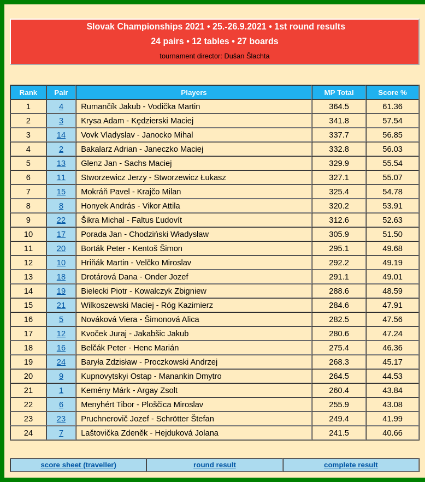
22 (61, 220)
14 (61, 134)
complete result (351, 465)
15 (61, 191)
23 (61, 418)
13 (61, 163)
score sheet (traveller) (78, 465)
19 (61, 291)
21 (61, 305)
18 (61, 276)
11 (61, 177)
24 (61, 362)
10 (61, 262)
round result (214, 465)
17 (61, 234)
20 (61, 248)
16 (61, 347)
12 (61, 333)
